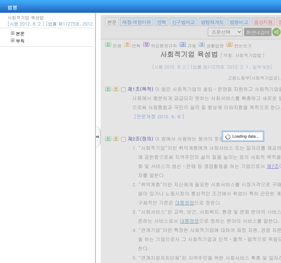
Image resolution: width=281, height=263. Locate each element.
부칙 (18, 41)
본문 (18, 33)
